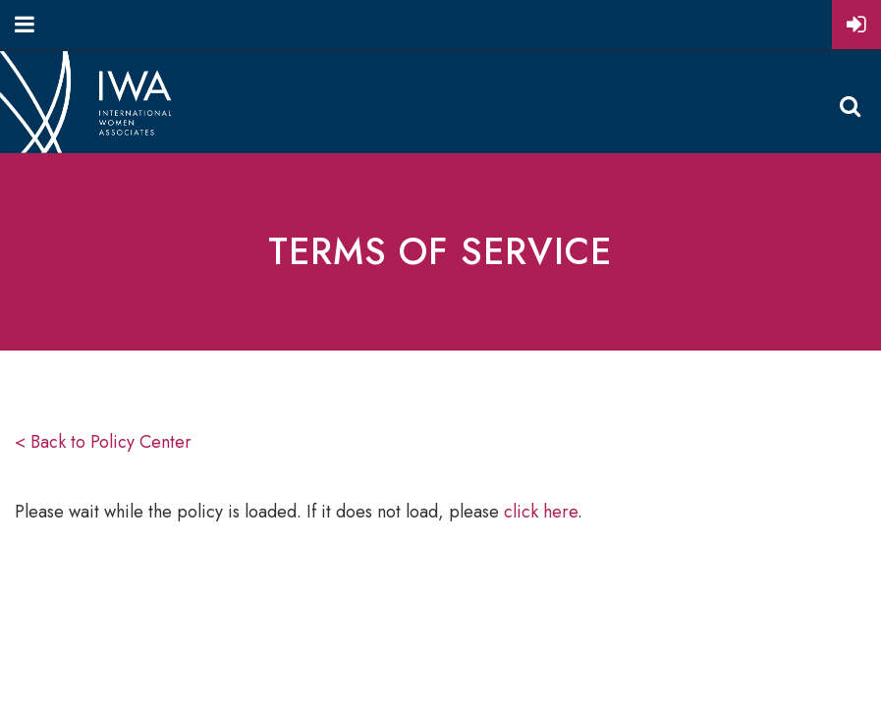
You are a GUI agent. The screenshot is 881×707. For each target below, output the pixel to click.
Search (849, 106)
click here (541, 511)
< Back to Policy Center (103, 442)
